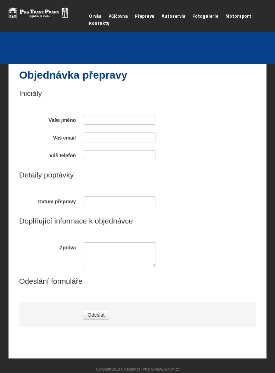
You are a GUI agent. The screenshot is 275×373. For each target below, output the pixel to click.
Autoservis (173, 15)
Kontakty (99, 23)
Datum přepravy (57, 201)
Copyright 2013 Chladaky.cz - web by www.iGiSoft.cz (137, 369)
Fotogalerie (205, 15)
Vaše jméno (62, 120)
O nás (95, 15)
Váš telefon (62, 155)
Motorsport (238, 15)
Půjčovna (118, 15)
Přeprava (145, 15)
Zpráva (68, 247)
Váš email (64, 138)
